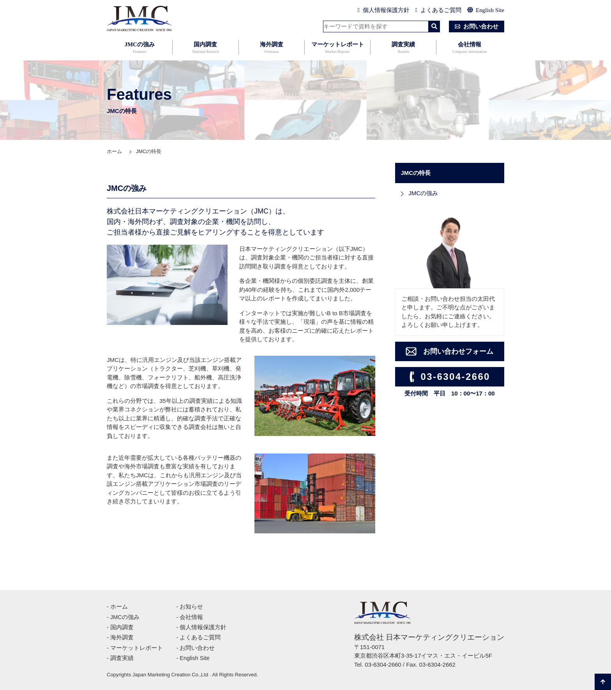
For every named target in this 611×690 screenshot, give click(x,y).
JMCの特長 (149, 151)
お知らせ (191, 606)
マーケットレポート (337, 48)
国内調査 (205, 48)
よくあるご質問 (438, 10)
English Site (485, 10)
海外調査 (271, 48)
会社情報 (469, 48)
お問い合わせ (475, 26)
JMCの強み (139, 48)
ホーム (114, 151)
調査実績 (403, 48)
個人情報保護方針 (384, 10)
